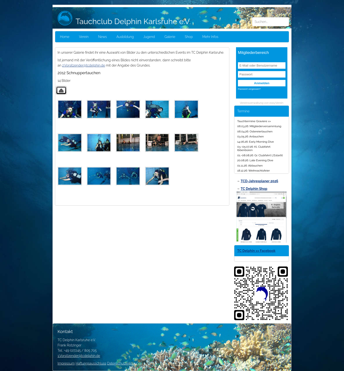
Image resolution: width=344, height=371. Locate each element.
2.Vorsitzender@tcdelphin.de (83, 65)
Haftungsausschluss (90, 363)
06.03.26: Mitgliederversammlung (259, 126)
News (102, 37)
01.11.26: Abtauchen (250, 165)
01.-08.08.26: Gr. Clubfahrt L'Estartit (260, 155)
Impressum (66, 363)
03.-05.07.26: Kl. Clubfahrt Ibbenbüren (253, 148)
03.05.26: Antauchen (250, 136)
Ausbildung (125, 37)
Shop (189, 37)
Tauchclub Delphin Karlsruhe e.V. (124, 21)
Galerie (169, 37)
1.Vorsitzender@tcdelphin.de (79, 356)
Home (64, 37)
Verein (83, 37)
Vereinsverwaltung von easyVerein (261, 103)
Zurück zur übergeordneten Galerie (61, 90)
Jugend (149, 37)
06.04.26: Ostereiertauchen (255, 131)
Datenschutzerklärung (124, 363)
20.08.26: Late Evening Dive (255, 160)
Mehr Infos (210, 37)
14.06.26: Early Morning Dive (255, 141)
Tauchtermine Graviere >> (254, 121)
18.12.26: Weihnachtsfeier (253, 170)
